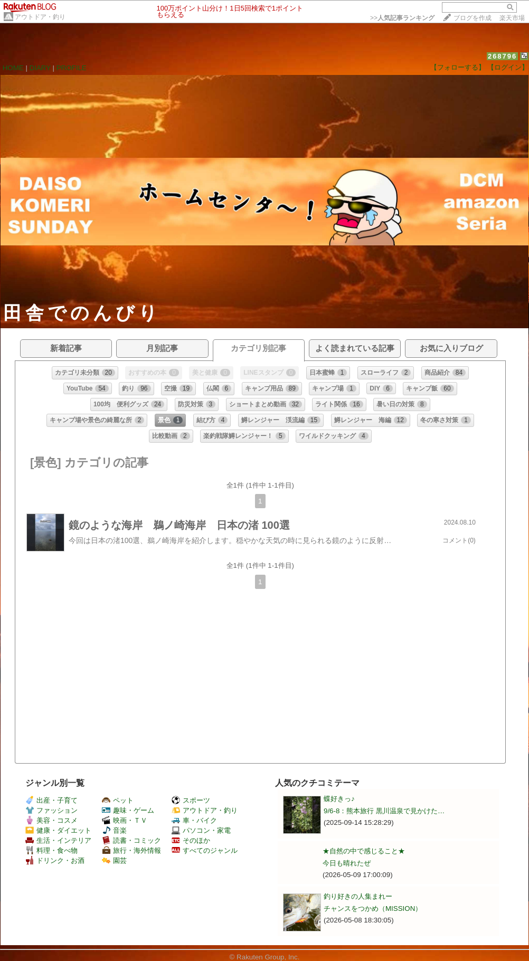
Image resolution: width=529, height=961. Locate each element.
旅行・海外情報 (131, 850)
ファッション (51, 810)
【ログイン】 (507, 67)
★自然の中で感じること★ (364, 851)
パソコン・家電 (201, 830)
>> (402, 18)
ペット (118, 800)
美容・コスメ (51, 820)
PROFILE (71, 68)
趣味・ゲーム (128, 810)
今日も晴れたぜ (347, 863)
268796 (502, 56)
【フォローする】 (457, 67)
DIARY (40, 68)
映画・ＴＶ (124, 820)
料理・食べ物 (51, 850)
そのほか (191, 840)
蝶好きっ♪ (339, 799)
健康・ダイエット (58, 830)
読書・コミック (131, 840)
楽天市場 (512, 18)
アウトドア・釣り (40, 17)
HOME (13, 68)
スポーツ (191, 800)
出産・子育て (51, 800)
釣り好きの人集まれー (358, 896)
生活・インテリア (58, 840)
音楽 (114, 830)
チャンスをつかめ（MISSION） (373, 908)
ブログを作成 (473, 18)
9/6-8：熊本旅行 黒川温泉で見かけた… (384, 811)
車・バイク (194, 820)
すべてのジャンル (205, 850)
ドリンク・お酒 (54, 860)
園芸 (114, 860)
